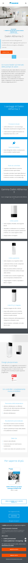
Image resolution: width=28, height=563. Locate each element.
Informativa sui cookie (8, 545)
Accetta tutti (14, 549)
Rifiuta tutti (14, 555)
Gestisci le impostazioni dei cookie (14, 559)
